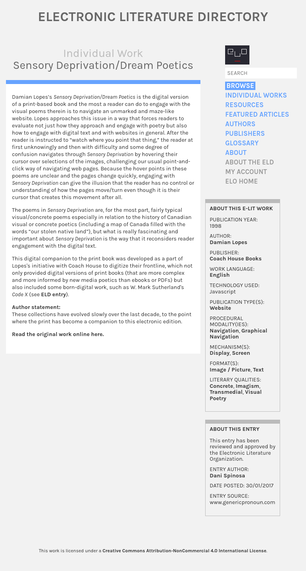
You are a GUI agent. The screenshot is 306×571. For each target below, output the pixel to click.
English (220, 275)
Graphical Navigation (238, 333)
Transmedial (226, 392)
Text (258, 369)
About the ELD (249, 162)
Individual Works (256, 95)
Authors (240, 124)
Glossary (242, 143)
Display (220, 353)
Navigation (224, 330)
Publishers (245, 133)
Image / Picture (230, 369)
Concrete (221, 386)
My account (246, 172)
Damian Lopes (228, 242)
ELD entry (53, 294)
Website (220, 308)
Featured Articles (257, 114)
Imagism (247, 386)
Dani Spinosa (227, 475)
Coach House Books (235, 258)
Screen (241, 353)
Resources (244, 105)
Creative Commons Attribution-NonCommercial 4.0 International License (184, 550)
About (235, 152)
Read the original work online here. (58, 334)
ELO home (241, 181)
